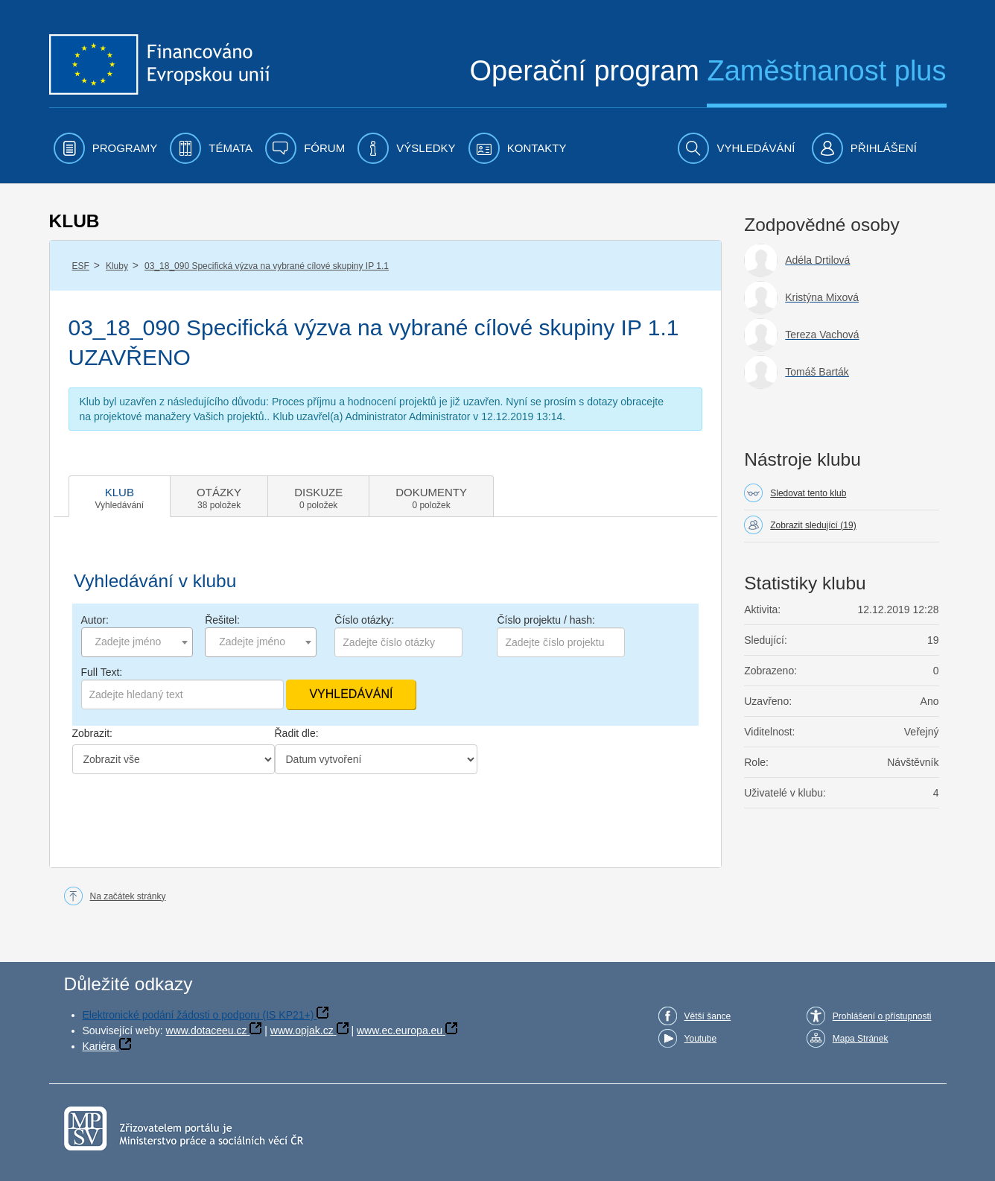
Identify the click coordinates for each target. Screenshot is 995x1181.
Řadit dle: (297, 733)
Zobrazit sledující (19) (813, 525)
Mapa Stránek (860, 1038)
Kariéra (99, 1046)
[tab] (120, 496)
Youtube (700, 1038)
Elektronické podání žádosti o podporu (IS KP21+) (198, 1015)
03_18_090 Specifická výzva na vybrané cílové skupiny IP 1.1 (266, 266)
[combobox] (137, 642)
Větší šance (707, 1016)
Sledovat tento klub (808, 493)
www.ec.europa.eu (399, 1030)
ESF (80, 266)
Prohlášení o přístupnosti (882, 1016)
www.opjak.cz (302, 1030)
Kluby (117, 266)
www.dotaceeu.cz (206, 1030)
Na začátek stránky (128, 896)
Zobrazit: (92, 733)
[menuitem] (105, 148)
